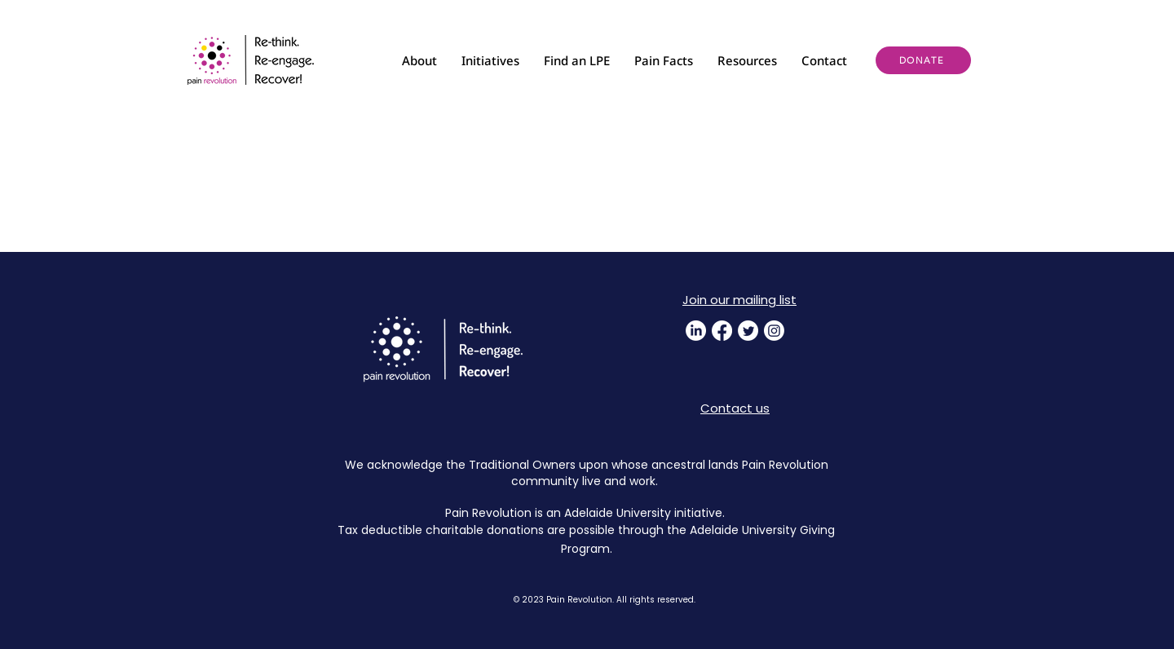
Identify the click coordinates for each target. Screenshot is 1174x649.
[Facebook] (722, 330)
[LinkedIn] (696, 330)
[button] (419, 60)
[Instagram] (774, 330)
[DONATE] (923, 60)
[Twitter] (748, 330)
